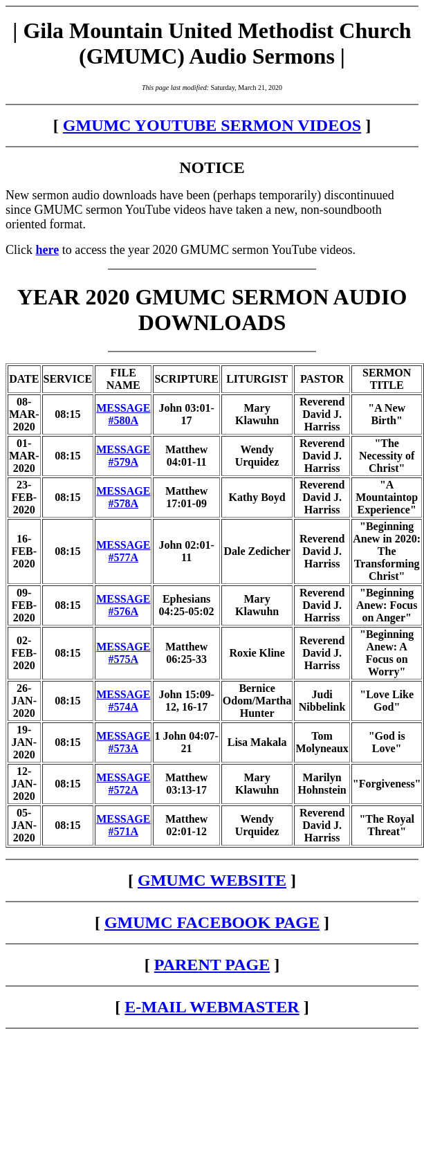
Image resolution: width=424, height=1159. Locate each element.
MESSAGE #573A (123, 742)
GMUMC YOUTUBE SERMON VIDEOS (212, 125)
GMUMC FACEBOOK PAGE (212, 922)
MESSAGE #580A (123, 414)
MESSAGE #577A (123, 551)
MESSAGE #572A (123, 784)
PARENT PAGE (212, 965)
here (47, 250)
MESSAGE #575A (123, 653)
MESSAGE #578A (123, 497)
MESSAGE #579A (123, 456)
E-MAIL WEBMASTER (212, 1007)
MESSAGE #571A (123, 825)
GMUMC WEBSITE (212, 880)
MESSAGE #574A (123, 700)
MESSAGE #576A (123, 605)
